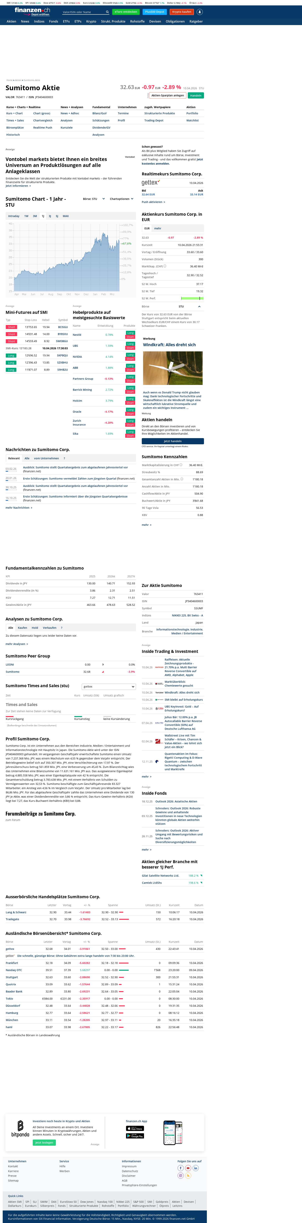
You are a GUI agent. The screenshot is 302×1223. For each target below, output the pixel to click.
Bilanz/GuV (99, 113)
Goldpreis (162, 1202)
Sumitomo (12, 671)
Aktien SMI (15, 1202)
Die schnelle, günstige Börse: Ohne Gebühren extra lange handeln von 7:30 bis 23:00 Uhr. (70, 956)
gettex (10, 949)
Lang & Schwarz (16, 912)
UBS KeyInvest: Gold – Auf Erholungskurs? (182, 708)
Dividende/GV (101, 127)
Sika (75, 433)
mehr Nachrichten (19, 507)
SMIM (44, 1202)
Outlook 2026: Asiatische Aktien (176, 801)
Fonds (53, 22)
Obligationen (175, 22)
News (25, 22)
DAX (66, 2)
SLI (35, 1202)
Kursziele (67, 127)
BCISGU (63, 327)
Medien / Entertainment (187, 633)
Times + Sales (15, 120)
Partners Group (83, 378)
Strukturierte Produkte (159, 113)
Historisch (13, 134)
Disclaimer (129, 1176)
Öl (190, 2)
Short (130, 337)
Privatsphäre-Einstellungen (139, 1185)
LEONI (10, 664)
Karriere (13, 1171)
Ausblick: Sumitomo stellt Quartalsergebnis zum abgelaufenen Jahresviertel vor (75, 467)
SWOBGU (62, 341)
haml (9, 1027)
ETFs (66, 22)
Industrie (196, 629)
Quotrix (11, 984)
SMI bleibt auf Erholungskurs (184, 699)
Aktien (11, 22)
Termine (123, 113)
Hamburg (12, 1013)
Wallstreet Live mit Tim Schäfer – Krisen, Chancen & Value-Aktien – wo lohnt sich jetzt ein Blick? (183, 741)
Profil (121, 120)
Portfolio (192, 113)
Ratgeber (196, 22)
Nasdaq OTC (14, 970)
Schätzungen (100, 120)
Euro (85, 2)
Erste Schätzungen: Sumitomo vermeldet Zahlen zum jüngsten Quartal (69, 478)
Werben (65, 1171)
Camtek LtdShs (152, 883)
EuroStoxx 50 (68, 1202)
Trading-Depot (154, 120)
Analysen (67, 120)
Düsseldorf (13, 1006)
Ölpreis (164, 1206)
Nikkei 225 (123, 1202)
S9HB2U (62, 369)
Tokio (9, 998)
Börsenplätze (15, 127)
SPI (27, 2)
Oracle (77, 411)
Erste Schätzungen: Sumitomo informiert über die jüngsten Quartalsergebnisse (75, 496)
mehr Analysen (17, 644)
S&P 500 (138, 1202)
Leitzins (177, 1206)
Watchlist (192, 120)
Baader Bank (14, 991)
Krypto (91, 22)
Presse (12, 1176)
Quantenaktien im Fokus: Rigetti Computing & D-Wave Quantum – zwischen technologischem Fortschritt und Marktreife (183, 761)
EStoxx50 (107, 2)
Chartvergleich (43, 120)
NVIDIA (77, 357)
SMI (9, 2)
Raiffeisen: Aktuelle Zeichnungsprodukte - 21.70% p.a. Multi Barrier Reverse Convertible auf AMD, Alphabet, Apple (181, 667)
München (12, 1020)
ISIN (31, 97)
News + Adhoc (70, 113)
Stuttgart (12, 977)
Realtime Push (42, 127)
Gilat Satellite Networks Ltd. (160, 875)
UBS (75, 346)
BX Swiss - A (195, 615)
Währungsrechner (144, 1206)
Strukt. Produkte (113, 22)
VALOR (10, 97)
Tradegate (12, 919)
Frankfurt (12, 963)
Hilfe (62, 1166)
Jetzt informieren (18, 186)
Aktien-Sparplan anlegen (168, 95)
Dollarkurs (14, 1206)
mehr (157, 228)
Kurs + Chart (14, 113)
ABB (75, 368)
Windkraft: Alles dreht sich (182, 692)
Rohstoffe (137, 22)
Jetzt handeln (173, 441)
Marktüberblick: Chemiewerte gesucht (179, 683)
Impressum (129, 1166)
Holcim (77, 400)
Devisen (155, 22)
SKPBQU (62, 355)
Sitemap (13, 1180)
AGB (124, 1180)
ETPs (78, 22)
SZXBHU (62, 362)
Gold (128, 2)
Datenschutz (130, 1171)
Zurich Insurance (79, 422)
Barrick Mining (82, 389)
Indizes (39, 22)
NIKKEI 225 (179, 615)
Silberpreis (47, 1206)
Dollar (170, 2)
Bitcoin (148, 2)
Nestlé (77, 335)
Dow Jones (87, 1202)
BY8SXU (63, 334)
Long (131, 333)
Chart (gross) (41, 113)
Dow (46, 2)
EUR (147, 228)
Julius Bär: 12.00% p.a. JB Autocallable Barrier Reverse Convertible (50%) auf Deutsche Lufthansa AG (183, 723)
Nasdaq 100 (105, 1202)
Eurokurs (31, 1206)
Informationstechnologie (172, 629)
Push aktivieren (153, 202)
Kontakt (13, 1166)
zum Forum (13, 820)
